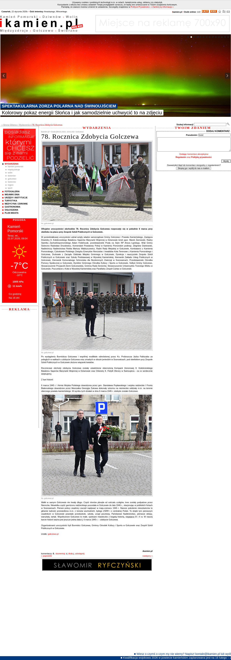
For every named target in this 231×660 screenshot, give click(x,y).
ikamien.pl (147, 551)
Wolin (10, 172)
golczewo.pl (53, 534)
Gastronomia (12, 207)
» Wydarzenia (23, 125)
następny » (147, 556)
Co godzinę (15, 294)
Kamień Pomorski (15, 166)
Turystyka (11, 200)
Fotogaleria (12, 191)
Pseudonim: (192, 135)
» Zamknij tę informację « (162, 7)
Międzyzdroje (14, 169)
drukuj (71, 553)
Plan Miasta (12, 213)
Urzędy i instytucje (16, 197)
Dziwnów (12, 176)
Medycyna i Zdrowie (16, 204)
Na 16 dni (14, 297)
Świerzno (12, 182)
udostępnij (79, 553)
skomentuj (60, 553)
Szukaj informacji (184, 124)
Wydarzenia (12, 164)
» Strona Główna (9, 125)
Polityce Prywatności (140, 7)
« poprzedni (46, 556)
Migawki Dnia (12, 194)
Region (11, 185)
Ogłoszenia (11, 210)
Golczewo (12, 179)
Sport (10, 188)
